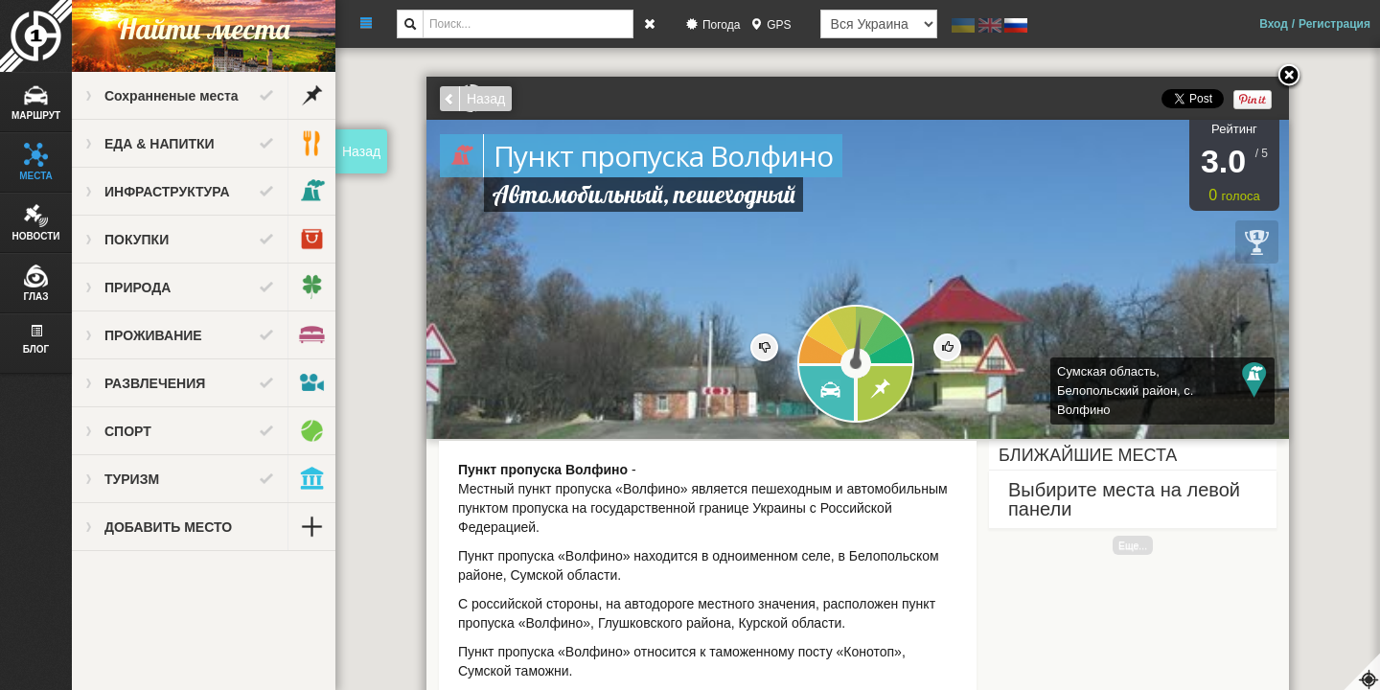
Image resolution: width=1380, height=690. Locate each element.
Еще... (1132, 545)
